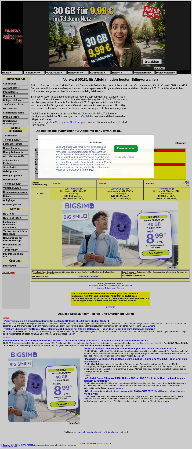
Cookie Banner (95, 142)
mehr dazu (88, 169)
